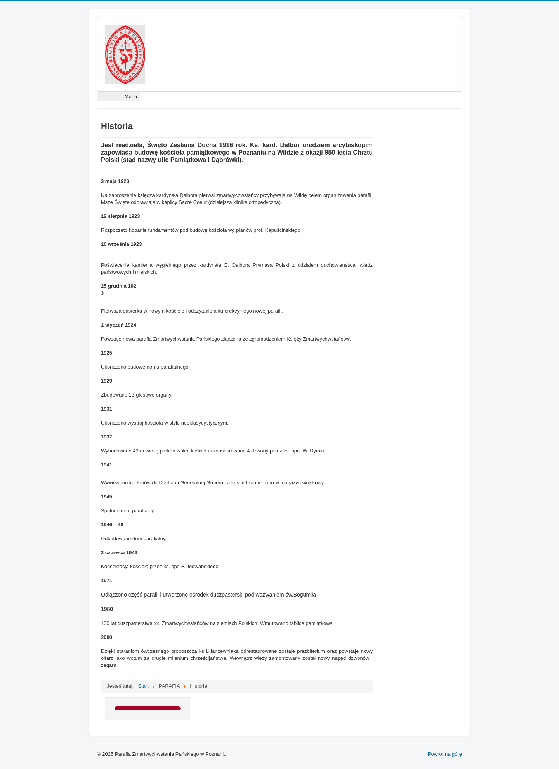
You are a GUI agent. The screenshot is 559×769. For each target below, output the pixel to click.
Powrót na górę (445, 754)
